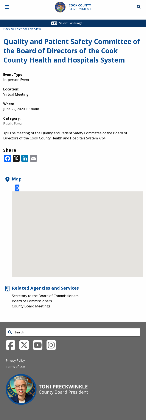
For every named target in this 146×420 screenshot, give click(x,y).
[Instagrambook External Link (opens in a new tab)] (53, 344)
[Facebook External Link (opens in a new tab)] (12, 344)
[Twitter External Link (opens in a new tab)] (25, 344)
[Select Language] (76, 23)
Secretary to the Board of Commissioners (45, 295)
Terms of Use (15, 367)
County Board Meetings (31, 306)
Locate (17, 188)
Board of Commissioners (32, 301)
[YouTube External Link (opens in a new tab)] (39, 344)
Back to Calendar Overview (22, 29)
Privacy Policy (15, 360)
